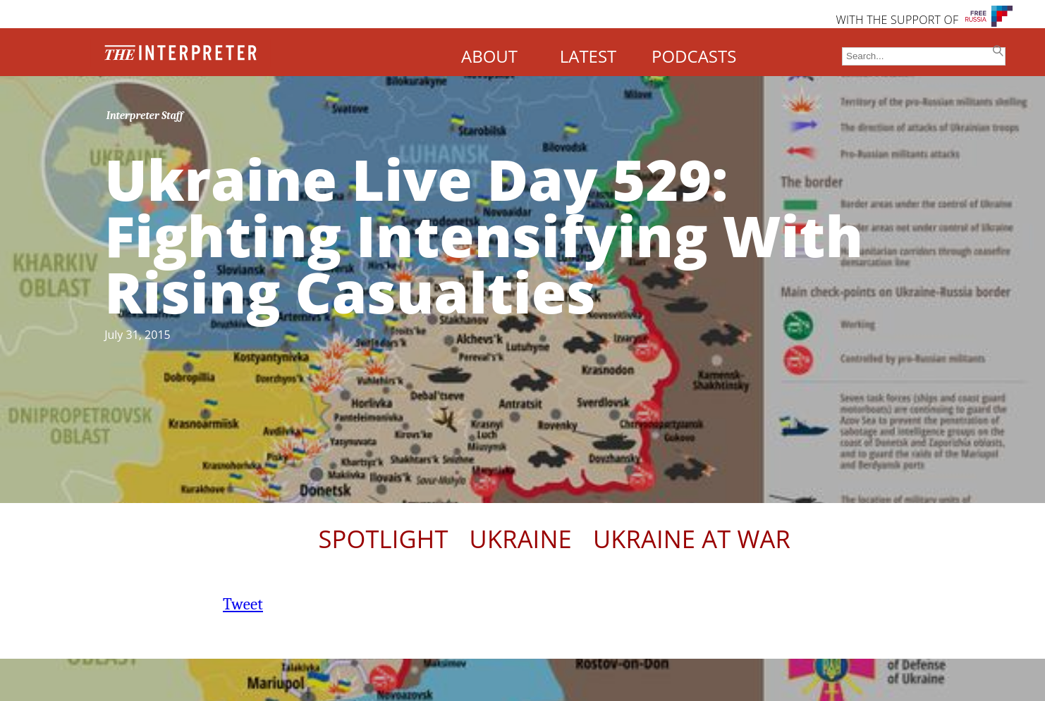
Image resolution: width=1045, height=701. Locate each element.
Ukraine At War (691, 538)
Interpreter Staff (144, 115)
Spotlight (383, 538)
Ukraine (521, 538)
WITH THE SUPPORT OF (897, 19)
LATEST (588, 56)
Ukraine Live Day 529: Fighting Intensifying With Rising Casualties (483, 235)
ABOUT (489, 56)
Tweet (243, 604)
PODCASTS (694, 56)
